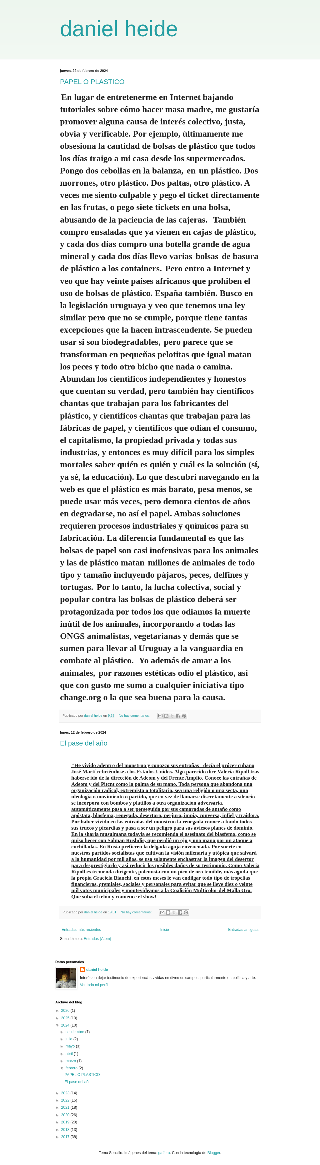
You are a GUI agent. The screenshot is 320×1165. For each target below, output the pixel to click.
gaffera (164, 1153)
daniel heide (119, 29)
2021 (66, 1107)
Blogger (214, 1153)
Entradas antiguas (243, 929)
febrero (72, 1068)
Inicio (164, 929)
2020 (66, 1115)
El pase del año (84, 743)
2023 (66, 1093)
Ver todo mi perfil (94, 985)
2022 (66, 1100)
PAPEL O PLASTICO (92, 82)
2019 (66, 1122)
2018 (66, 1129)
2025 (66, 1018)
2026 (66, 1010)
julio (69, 1039)
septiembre (75, 1032)
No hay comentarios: (135, 715)
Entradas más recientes (81, 929)
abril (70, 1054)
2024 (66, 1025)
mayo (71, 1046)
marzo (71, 1061)
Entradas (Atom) (97, 939)
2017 (66, 1137)
